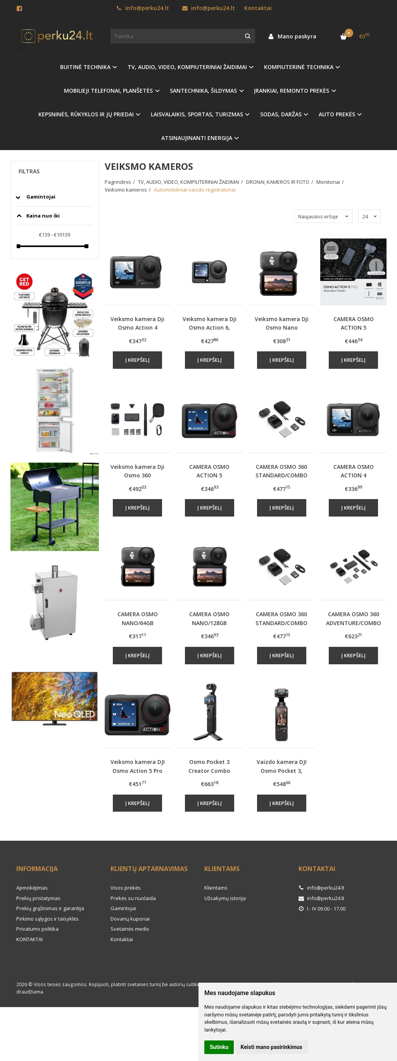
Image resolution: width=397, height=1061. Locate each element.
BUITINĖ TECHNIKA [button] (85, 67)
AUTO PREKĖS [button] (337, 114)
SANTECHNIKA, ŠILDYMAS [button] (203, 90)
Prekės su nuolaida (133, 898)
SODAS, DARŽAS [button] (281, 114)
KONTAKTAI (29, 939)
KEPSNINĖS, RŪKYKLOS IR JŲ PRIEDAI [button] (86, 114)
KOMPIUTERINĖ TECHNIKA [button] (298, 67)
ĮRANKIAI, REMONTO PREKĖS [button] (291, 90)
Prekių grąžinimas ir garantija (50, 908)
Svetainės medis (129, 928)
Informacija (37, 868)
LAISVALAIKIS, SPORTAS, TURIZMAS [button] (197, 114)
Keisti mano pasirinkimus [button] (271, 1047)
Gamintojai (123, 908)
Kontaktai (258, 8)
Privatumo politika (37, 928)
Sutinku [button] (219, 1047)
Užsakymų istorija (225, 898)
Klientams (222, 868)
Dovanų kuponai (130, 918)
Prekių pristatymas (38, 898)
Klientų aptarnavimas (149, 868)
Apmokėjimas (32, 887)
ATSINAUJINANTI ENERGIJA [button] (196, 138)
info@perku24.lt (142, 8)
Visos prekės (125, 887)
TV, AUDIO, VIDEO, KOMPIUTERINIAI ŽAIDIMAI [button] (187, 67)
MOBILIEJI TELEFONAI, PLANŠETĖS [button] (108, 90)
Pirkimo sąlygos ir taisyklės (47, 918)
